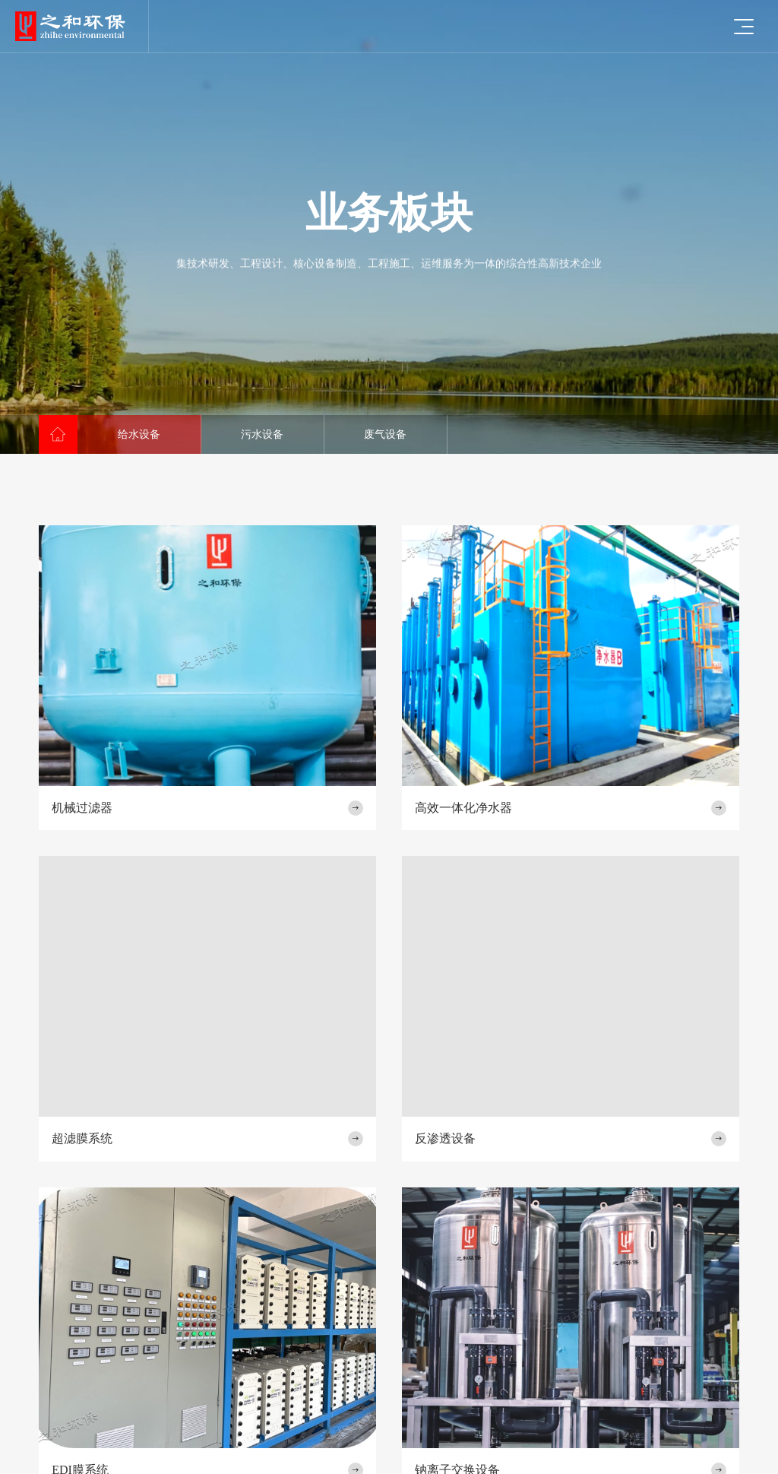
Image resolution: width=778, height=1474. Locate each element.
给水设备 (139, 434)
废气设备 (385, 434)
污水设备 (262, 434)
